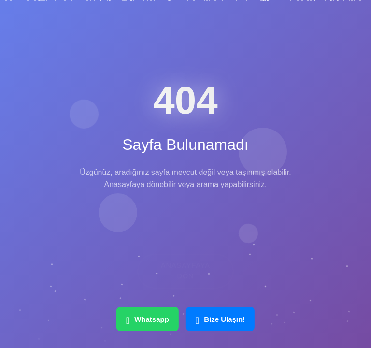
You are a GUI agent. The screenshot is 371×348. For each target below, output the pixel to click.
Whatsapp (147, 319)
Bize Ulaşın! (220, 319)
